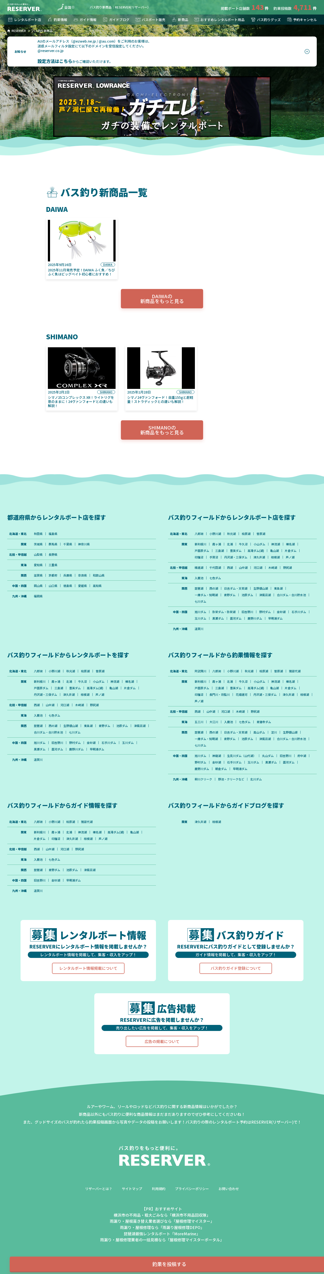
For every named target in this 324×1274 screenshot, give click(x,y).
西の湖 (213, 588)
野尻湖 (287, 567)
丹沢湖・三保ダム (235, 557)
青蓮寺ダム (264, 721)
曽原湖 (261, 533)
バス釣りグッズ (265, 19)
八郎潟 (199, 533)
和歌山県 (98, 575)
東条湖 (278, 588)
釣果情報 (57, 19)
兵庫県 (67, 575)
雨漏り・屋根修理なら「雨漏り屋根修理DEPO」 (162, 1227)
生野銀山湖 (260, 588)
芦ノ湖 (290, 557)
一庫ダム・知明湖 (206, 594)
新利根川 (200, 544)
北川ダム (256, 779)
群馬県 (53, 544)
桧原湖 (246, 533)
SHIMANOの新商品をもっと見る (162, 430)
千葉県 (67, 544)
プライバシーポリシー (192, 1188)
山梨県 (38, 554)
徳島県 (67, 585)
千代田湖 (215, 567)
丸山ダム (268, 755)
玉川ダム (200, 618)
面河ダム (236, 618)
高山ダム (259, 732)
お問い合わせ (229, 1188)
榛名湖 (290, 544)
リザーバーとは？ (98, 1188)
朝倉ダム (221, 768)
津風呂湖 (265, 594)
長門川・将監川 (219, 694)
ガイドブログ (115, 19)
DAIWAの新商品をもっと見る (162, 298)
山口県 (53, 585)
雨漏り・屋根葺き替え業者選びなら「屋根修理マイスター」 (162, 1221)
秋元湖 (231, 533)
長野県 (53, 554)
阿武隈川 (200, 671)
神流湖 (275, 544)
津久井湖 (259, 557)
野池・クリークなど (231, 779)
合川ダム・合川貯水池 (291, 594)
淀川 (274, 732)
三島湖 (219, 550)
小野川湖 (215, 533)
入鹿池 (199, 578)
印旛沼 (199, 557)
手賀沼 (213, 557)
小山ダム (259, 544)
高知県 (97, 585)
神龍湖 (216, 755)
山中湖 (243, 567)
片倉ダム (290, 550)
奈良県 (82, 575)
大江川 (213, 721)
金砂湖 (281, 611)
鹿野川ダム (255, 618)
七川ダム (200, 601)
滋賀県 (38, 575)
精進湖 (199, 567)
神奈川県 (84, 544)
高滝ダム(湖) (256, 550)
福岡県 (38, 596)
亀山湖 (274, 550)
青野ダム (230, 594)
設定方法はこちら (54, 61)
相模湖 (275, 557)
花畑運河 (241, 694)
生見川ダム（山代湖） (241, 755)
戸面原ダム (202, 550)
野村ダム (265, 611)
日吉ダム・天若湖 (235, 588)
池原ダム (247, 594)
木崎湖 (272, 567)
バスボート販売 (150, 19)
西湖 (230, 567)
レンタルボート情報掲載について (88, 968)
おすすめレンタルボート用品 (219, 19)
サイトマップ (132, 1188)
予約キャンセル (301, 19)
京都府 (53, 575)
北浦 (230, 544)
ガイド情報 (84, 19)
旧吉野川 (247, 611)
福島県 (53, 533)
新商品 (179, 19)
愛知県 (38, 564)
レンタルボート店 (24, 19)
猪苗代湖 (295, 671)
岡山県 (38, 585)
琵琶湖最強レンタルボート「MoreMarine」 (162, 1234)
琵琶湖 (199, 588)
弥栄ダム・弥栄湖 (224, 611)
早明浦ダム (275, 618)
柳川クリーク (203, 779)
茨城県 (38, 544)
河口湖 (258, 567)
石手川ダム (299, 611)
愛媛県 (82, 585)
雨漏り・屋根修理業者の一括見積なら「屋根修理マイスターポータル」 (162, 1240)
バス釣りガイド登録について (236, 968)
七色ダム (215, 578)
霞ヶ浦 (216, 544)
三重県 (53, 564)
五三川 (199, 721)
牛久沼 (243, 544)
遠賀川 (199, 628)
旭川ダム (200, 611)
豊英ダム (236, 550)
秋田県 (38, 533)
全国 (64, 7)
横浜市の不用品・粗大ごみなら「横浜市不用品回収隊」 (162, 1215)
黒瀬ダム (218, 618)
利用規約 (158, 1188)
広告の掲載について (162, 1041)
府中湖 (301, 755)
